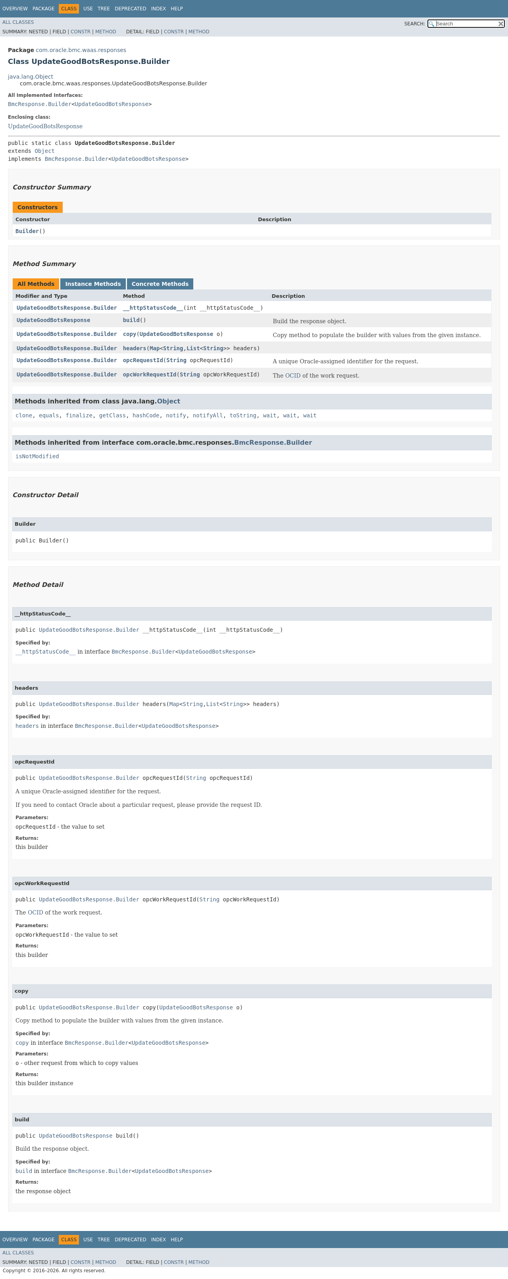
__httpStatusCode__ (153, 308)
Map (155, 348)
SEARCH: (414, 24)
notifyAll (208, 415)
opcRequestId (143, 360)
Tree (104, 9)
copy (130, 334)
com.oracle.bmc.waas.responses (81, 50)
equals (49, 415)
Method (105, 32)
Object (45, 151)
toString (243, 415)
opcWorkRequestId (150, 374)
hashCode (146, 415)
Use (88, 9)
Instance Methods (93, 284)
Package (43, 9)
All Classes (18, 22)
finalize (78, 415)
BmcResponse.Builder (39, 104)
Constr (80, 32)
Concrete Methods (160, 284)
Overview (15, 9)
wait (270, 415)
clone (23, 415)
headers (134, 348)
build (131, 320)
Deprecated (130, 9)
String (173, 348)
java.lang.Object (30, 76)
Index (158, 9)
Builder (27, 231)
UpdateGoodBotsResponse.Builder (67, 308)
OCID (293, 375)
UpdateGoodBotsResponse (111, 104)
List (193, 348)
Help (177, 9)
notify (176, 415)
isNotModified (37, 456)
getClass (112, 415)
